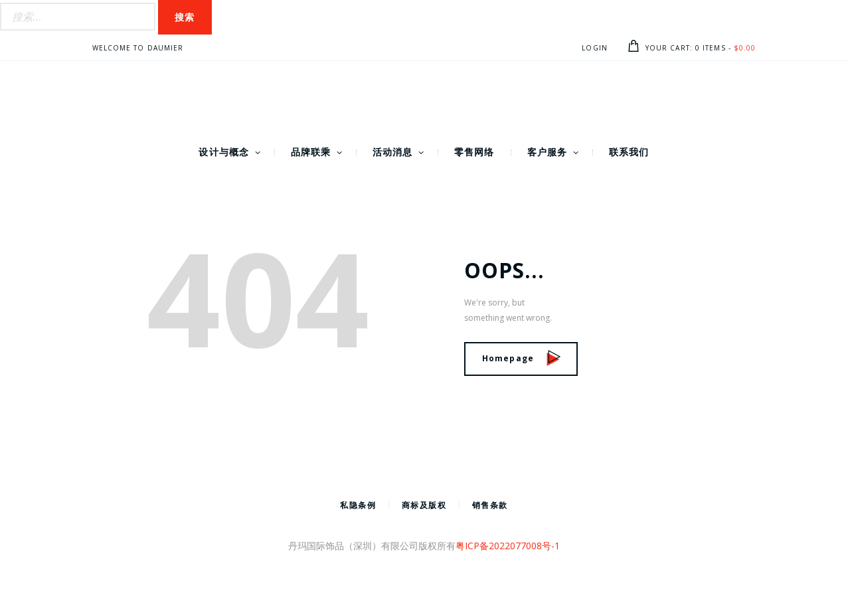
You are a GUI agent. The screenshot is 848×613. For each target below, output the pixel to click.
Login (595, 47)
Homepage (521, 358)
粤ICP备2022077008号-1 (508, 545)
